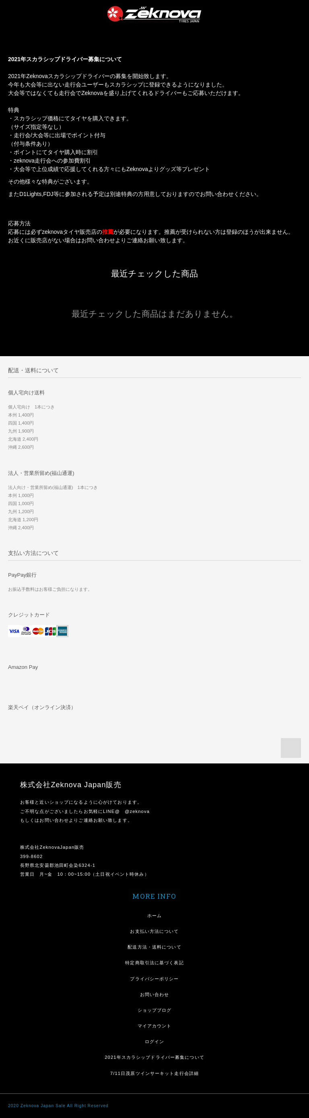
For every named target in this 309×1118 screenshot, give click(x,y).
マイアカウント (155, 1025)
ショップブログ (155, 1010)
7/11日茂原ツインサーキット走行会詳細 (154, 1073)
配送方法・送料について (154, 947)
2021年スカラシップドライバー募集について (154, 1057)
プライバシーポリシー (154, 978)
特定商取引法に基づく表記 (154, 962)
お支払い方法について (154, 931)
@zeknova (137, 811)
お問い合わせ (154, 994)
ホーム (154, 915)
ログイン (154, 1041)
